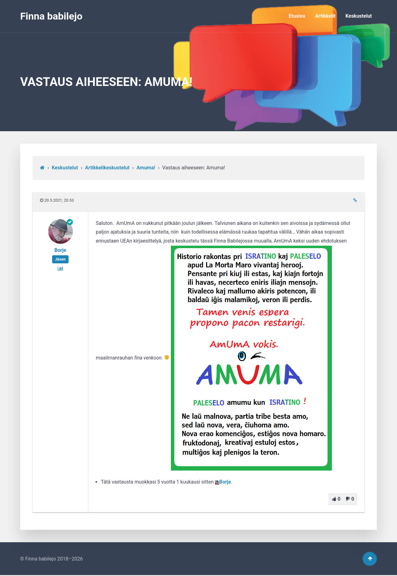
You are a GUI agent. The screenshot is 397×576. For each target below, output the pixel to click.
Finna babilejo (51, 16)
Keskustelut (359, 16)
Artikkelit (325, 16)
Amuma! (145, 168)
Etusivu (297, 16)
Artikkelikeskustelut (107, 168)
